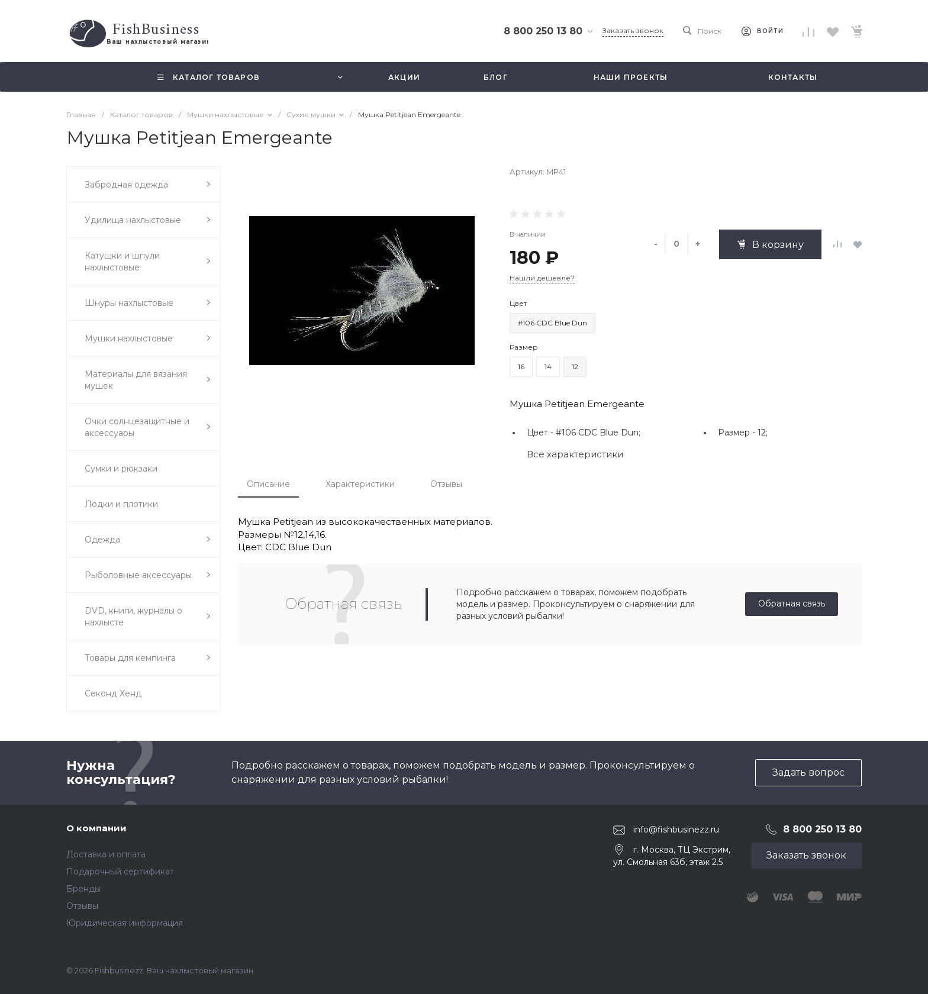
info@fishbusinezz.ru (676, 829)
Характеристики (360, 484)
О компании (96, 828)
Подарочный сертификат (120, 871)
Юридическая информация (124, 923)
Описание (268, 484)
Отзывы (446, 484)
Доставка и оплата (106, 854)
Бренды (83, 888)
